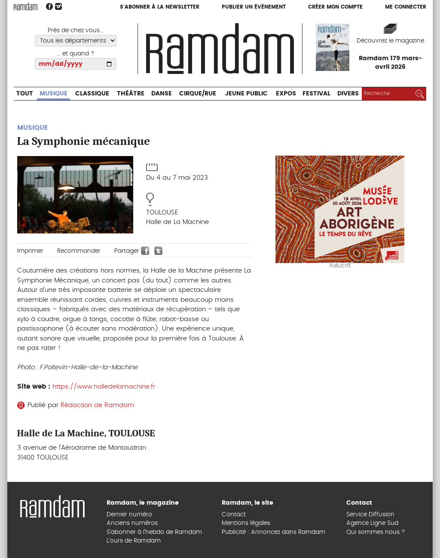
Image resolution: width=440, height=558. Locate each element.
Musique (53, 94)
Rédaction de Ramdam (97, 405)
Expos (286, 94)
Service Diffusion (370, 515)
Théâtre (130, 94)
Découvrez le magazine (390, 41)
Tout (24, 94)
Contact (234, 515)
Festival (316, 94)
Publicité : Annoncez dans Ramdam (273, 532)
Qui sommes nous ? (375, 532)
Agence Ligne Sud (372, 523)
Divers (348, 94)
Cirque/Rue (197, 94)
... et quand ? (76, 54)
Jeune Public (246, 94)
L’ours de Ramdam (134, 541)
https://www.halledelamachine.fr (103, 386)
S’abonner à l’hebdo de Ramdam (154, 532)
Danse (161, 94)
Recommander (79, 251)
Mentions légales (246, 523)
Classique (92, 94)
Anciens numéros (132, 523)
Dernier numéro (129, 515)
